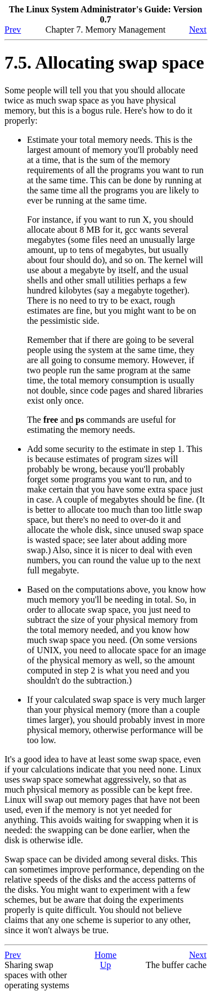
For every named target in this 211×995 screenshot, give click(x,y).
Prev (13, 29)
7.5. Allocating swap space (104, 62)
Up (105, 965)
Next (197, 29)
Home (105, 955)
